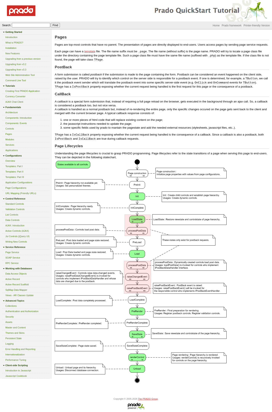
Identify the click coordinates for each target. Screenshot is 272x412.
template (89, 51)
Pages (8, 134)
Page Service (12, 252)
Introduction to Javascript (18, 370)
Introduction (11, 37)
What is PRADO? (14, 42)
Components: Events (16, 123)
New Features (12, 53)
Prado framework (231, 25)
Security (9, 316)
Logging (9, 343)
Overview (10, 161)
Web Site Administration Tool (20, 75)
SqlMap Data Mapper (16, 290)
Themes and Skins (14, 333)
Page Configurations (15, 188)
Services (9, 145)
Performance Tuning (15, 360)
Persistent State (13, 338)
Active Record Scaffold (17, 284)
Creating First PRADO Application (22, 91)
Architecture (11, 112)
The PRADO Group (148, 399)
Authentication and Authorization (21, 311)
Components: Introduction (18, 118)
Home (216, 25)
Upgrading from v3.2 (15, 64)
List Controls (11, 214)
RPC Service (12, 263)
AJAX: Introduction (14, 225)
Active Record (12, 279)
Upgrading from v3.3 (15, 69)
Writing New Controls (16, 241)
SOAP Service (12, 257)
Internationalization (15, 354)
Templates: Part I (14, 166)
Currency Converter (15, 96)
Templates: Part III (14, 177)
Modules (9, 139)
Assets (8, 322)
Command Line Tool (15, 80)
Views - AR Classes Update (19, 295)
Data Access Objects (16, 273)
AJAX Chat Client (14, 102)
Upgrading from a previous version (23, 58)
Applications (11, 150)
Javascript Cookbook (16, 376)
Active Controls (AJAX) (17, 231)
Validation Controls (15, 209)
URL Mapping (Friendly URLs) (20, 193)
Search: (6, 25)
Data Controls (12, 220)
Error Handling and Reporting (20, 349)
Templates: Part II (14, 171)
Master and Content (15, 327)
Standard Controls (14, 204)
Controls (9, 128)
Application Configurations (18, 182)
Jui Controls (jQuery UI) (17, 236)
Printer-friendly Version (257, 25)
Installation (10, 48)
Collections (11, 306)
